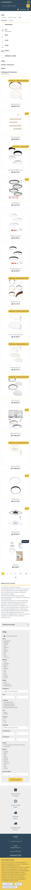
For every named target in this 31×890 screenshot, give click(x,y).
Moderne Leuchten (12, 17)
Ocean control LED (15, 367)
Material (5, 659)
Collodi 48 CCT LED (15, 433)
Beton (6, 35)
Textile (6, 45)
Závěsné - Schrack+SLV (7, 64)
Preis (4, 694)
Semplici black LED (15, 269)
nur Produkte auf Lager (10, 636)
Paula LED (15, 565)
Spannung (5, 725)
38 (15, 577)
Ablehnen (18, 884)
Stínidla (3, 68)
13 (20, 573)
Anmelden (23, 9)
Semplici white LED (15, 236)
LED (6, 29)
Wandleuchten (8, 31)
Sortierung (4, 20)
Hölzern (7, 50)
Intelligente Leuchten (10, 56)
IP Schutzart (6, 737)
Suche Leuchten (15, 779)
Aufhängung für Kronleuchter (9, 72)
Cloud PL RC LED (15, 466)
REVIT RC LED (16, 400)
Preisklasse (6, 688)
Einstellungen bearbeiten (10, 887)
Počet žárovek (6, 731)
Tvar (4, 710)
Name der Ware (7, 771)
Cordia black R (16, 203)
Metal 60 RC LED (15, 104)
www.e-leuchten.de (15, 851)
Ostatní (3, 61)
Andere (4, 743)
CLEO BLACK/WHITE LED (15, 170)
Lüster (6, 40)
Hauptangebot (8, 24)
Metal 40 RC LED (15, 301)
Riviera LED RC (15, 532)
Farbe (4, 639)
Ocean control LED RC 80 (15, 334)
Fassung (5, 716)
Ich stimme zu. (7, 884)
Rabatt (4, 680)
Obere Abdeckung (5, 73)
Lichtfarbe (5, 700)
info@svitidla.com (16, 847)
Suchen (28, 5)
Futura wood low (15, 137)
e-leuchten (3, 17)
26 (26, 573)
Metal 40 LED (15, 499)
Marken (5, 749)
